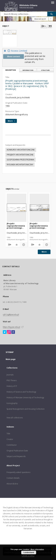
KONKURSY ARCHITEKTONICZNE (21, 149)
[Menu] (52, 2)
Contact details (13, 478)
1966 (7, 106)
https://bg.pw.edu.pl (11, 327)
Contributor (12, 445)
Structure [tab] (45, 70)
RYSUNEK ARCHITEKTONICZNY (20, 164)
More (44, 252)
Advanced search (40, 19)
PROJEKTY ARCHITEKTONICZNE (20, 154)
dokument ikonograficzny (16, 114)
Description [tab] (10, 70)
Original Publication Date (17, 450)
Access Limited (15, 50)
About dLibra (12, 483)
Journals (10, 374)
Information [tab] (28, 70)
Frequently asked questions (18, 472)
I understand (28, 552)
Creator (10, 439)
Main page (11, 359)
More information (37, 549)
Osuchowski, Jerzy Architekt (17, 97)
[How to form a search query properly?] (51, 19)
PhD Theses (12, 380)
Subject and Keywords (16, 456)
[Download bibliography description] (9, 245)
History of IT (12, 386)
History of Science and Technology (21, 392)
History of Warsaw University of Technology (25, 397)
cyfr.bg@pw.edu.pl (11, 314)
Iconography (12, 403)
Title (8, 433)
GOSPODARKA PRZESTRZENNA (20, 159)
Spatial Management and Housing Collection (26, 409)
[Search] (51, 14)
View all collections (15, 417)
